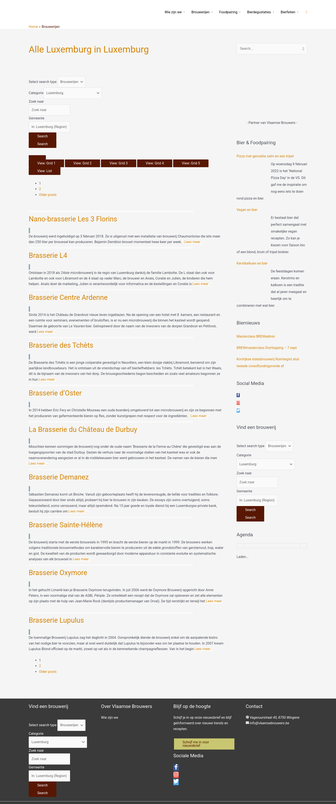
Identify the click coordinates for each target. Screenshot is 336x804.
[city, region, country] (50, 798)
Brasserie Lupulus (58, 569)
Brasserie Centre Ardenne (70, 286)
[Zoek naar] (49, 110)
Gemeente (36, 118)
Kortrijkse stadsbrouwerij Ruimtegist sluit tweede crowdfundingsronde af (268, 362)
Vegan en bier (247, 210)
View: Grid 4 (155, 163)
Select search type (43, 82)
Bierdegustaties (259, 12)
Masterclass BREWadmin (256, 336)
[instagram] (238, 403)
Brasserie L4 (49, 249)
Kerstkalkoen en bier (252, 263)
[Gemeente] (49, 126)
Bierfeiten (288, 12)
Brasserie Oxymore (59, 527)
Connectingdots (157, 763)
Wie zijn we (173, 12)
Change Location (13, 798)
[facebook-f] (238, 395)
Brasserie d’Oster (56, 370)
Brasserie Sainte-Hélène (67, 485)
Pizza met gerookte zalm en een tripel (265, 156)
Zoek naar (36, 101)
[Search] (42, 136)
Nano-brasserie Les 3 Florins (75, 219)
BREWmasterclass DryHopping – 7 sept (267, 348)
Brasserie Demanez (60, 443)
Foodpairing (228, 12)
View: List (44, 171)
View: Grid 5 (191, 163)
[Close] (8, 790)
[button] (306, 12)
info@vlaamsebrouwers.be (269, 666)
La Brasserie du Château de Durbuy (85, 401)
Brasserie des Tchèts (62, 328)
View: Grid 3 (119, 163)
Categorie (36, 93)
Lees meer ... (194, 236)
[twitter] (238, 411)
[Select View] (37, 157)
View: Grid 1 (46, 163)
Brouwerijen (200, 12)
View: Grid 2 (83, 163)
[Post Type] (71, 81)
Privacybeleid (224, 757)
